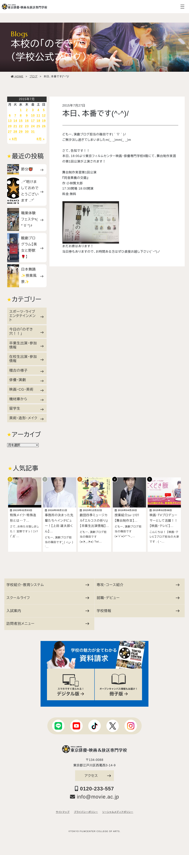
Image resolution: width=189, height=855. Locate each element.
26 (44, 126)
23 (27, 126)
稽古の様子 (26, 370)
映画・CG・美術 (26, 389)
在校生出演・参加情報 (26, 359)
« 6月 (13, 139)
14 (15, 120)
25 (38, 126)
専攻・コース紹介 (138, 583)
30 (27, 131)
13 (10, 120)
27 (10, 131)
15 (21, 120)
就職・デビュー (138, 596)
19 (44, 120)
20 (10, 126)
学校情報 (138, 609)
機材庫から (26, 399)
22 (21, 126)
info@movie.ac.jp (94, 795)
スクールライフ (47, 596)
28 (15, 131)
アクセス (98, 774)
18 (38, 120)
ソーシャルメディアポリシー (117, 810)
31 (33, 131)
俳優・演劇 (26, 380)
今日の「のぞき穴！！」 (26, 331)
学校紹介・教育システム (47, 583)
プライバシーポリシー (86, 810)
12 (44, 115)
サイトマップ (63, 810)
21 (15, 126)
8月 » (41, 139)
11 (38, 115)
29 (21, 131)
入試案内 (47, 609)
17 (33, 120)
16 (27, 120)
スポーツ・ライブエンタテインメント (26, 316)
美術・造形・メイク (26, 418)
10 (33, 115)
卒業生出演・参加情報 (26, 345)
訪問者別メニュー (47, 622)
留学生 (26, 408)
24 (33, 126)
